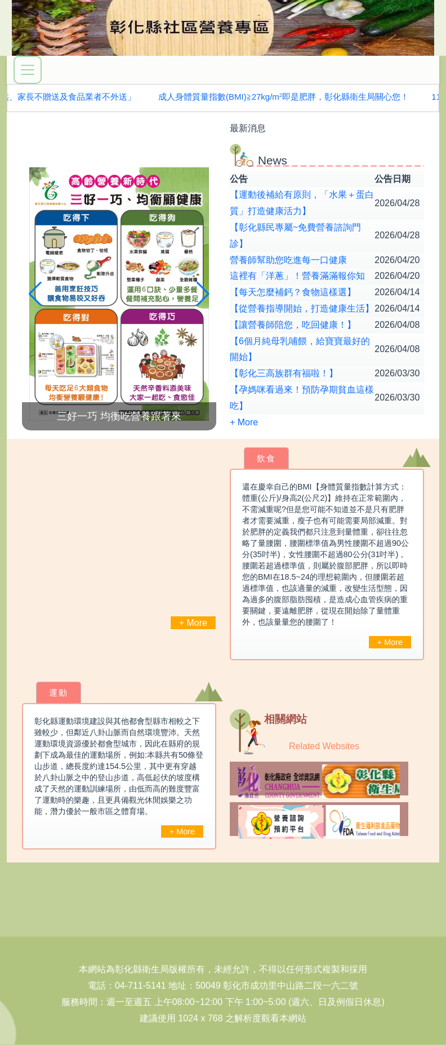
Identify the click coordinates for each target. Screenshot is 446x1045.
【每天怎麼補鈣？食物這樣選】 (293, 292)
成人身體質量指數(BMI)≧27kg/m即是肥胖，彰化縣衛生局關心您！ (285, 96)
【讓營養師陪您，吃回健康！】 (293, 325)
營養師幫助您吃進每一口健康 (288, 260)
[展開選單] (28, 70)
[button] (203, 294)
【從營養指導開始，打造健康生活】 (302, 308)
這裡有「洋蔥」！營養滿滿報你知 (297, 276)
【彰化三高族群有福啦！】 (284, 373)
